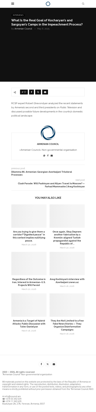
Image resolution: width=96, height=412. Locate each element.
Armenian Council (23, 28)
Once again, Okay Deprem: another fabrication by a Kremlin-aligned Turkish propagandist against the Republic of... (67, 238)
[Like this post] (25, 92)
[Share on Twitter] (38, 92)
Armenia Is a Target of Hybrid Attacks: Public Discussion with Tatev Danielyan (29, 323)
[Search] (83, 4)
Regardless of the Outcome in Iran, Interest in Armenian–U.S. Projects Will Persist (29, 282)
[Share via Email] (45, 92)
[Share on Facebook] (31, 92)
